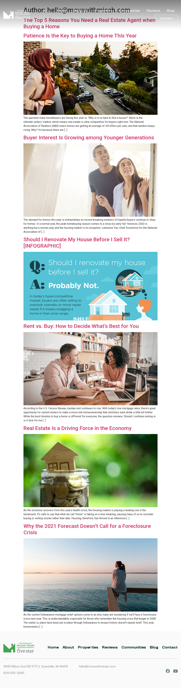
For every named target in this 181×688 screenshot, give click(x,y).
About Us (80, 10)
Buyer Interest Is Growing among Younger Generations (88, 137)
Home (61, 10)
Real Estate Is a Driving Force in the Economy (77, 428)
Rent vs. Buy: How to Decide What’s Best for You (81, 326)
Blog (170, 10)
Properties (103, 10)
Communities (129, 10)
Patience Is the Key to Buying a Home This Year (80, 35)
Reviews (153, 10)
